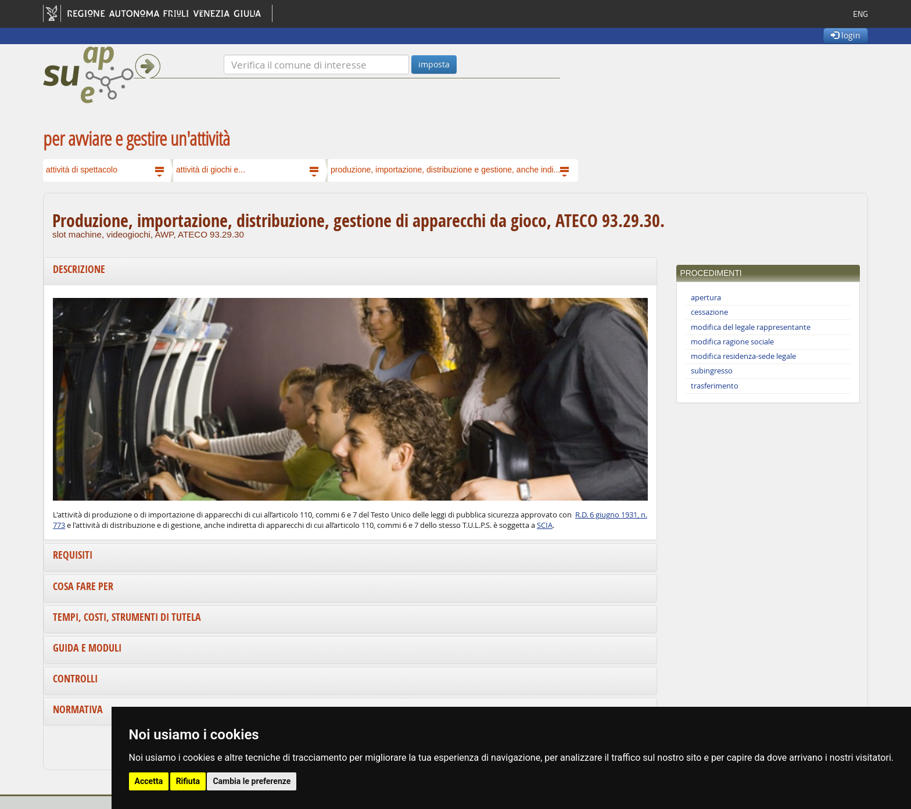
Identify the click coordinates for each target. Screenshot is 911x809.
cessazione (709, 312)
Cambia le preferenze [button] (251, 781)
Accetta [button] (149, 781)
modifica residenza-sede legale (743, 356)
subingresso (712, 371)
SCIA (545, 525)
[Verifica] (316, 64)
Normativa (78, 709)
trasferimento (714, 386)
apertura (706, 298)
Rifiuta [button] (188, 781)
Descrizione (79, 269)
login (845, 35)
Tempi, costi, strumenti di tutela (127, 617)
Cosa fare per (83, 586)
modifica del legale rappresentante (750, 327)
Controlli (75, 678)
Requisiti (72, 555)
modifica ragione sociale (732, 342)
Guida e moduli (87, 648)
